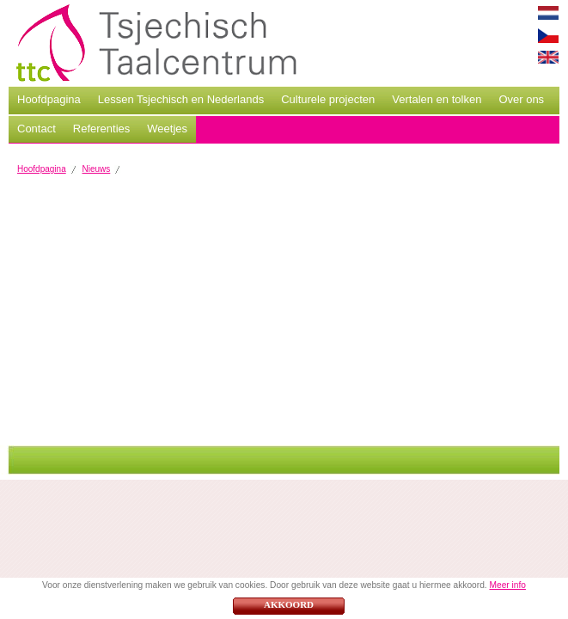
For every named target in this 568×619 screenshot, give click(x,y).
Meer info (507, 585)
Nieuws (96, 169)
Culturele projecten (328, 99)
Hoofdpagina (49, 99)
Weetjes (167, 128)
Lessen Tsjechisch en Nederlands (181, 99)
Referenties (101, 128)
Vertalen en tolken (436, 99)
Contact (36, 128)
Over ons (521, 99)
